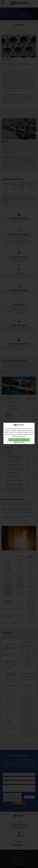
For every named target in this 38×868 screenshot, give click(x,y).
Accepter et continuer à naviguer (19, 419)
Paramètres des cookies (19, 421)
